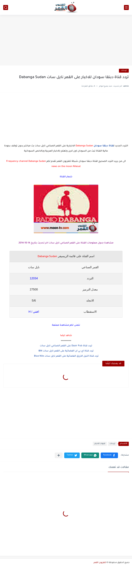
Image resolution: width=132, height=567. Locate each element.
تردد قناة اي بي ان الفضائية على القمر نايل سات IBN (66, 351)
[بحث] (5, 7)
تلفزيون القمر (100, 563)
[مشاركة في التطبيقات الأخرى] (59, 455)
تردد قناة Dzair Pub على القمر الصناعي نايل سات (66, 346)
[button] (109, 455)
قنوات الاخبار (99, 444)
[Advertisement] (66, 40)
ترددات (124, 71)
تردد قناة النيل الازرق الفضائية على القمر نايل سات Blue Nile (66, 356)
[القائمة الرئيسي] (126, 7)
